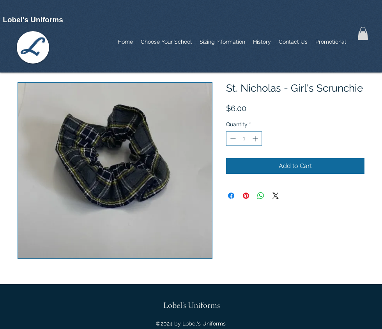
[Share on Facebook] (231, 195)
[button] (362, 33)
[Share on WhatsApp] (260, 195)
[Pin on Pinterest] (246, 195)
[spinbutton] (244, 138)
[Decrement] (232, 138)
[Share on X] (275, 195)
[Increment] (256, 138)
